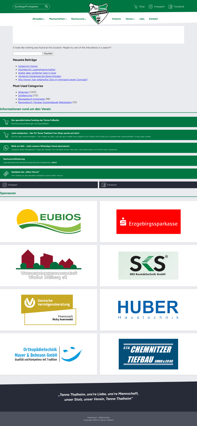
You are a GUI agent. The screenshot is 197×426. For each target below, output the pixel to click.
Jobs (141, 18)
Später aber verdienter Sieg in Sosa (37, 72)
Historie (116, 18)
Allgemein (23, 92)
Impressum (92, 417)
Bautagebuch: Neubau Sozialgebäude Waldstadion (45, 102)
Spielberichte (25, 95)
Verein (129, 18)
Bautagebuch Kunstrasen (31, 99)
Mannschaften (57, 18)
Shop (139, 6)
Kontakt (153, 18)
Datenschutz (104, 417)
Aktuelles (38, 18)
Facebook (176, 6)
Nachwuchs (77, 18)
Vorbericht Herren (28, 66)
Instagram (157, 6)
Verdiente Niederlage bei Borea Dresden (39, 76)
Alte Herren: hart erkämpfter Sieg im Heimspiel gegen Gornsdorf (52, 79)
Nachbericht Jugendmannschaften (36, 69)
